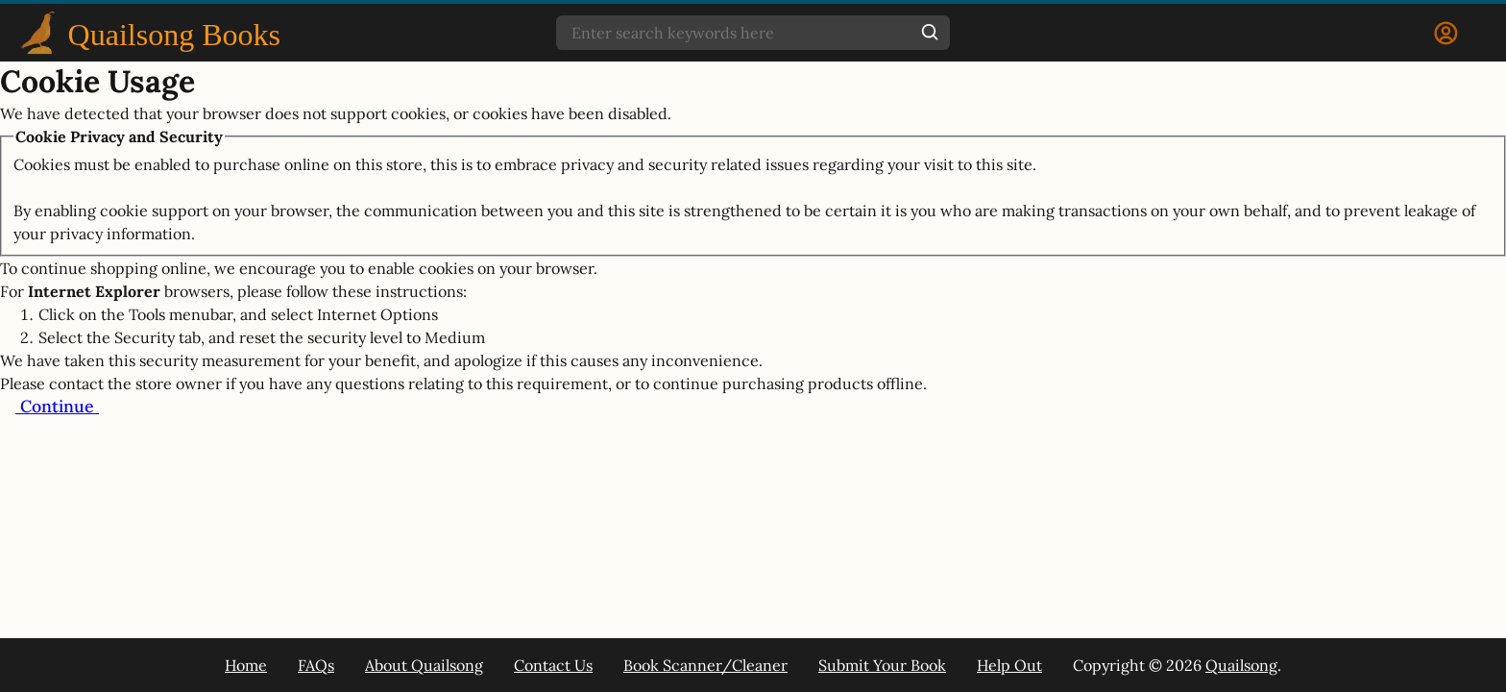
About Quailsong (424, 665)
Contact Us (553, 665)
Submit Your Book (882, 665)
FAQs (316, 665)
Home (246, 665)
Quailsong (1241, 665)
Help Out (1009, 665)
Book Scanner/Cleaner (705, 665)
